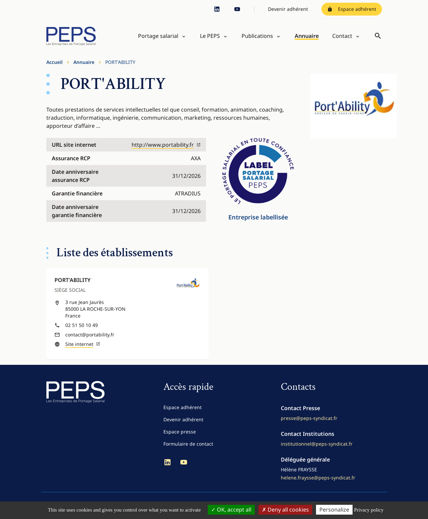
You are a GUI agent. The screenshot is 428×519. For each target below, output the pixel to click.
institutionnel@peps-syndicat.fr (317, 447)
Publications (257, 38)
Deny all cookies (285, 509)
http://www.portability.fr (166, 148)
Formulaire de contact (188, 447)
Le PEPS (210, 38)
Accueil (54, 66)
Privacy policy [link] (368, 510)
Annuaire (307, 38)
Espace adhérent (351, 9)
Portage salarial (158, 38)
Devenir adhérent (288, 9)
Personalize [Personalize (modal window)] (334, 509)
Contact (342, 38)
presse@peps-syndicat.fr (309, 422)
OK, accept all (231, 509)
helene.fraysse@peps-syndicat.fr (318, 481)
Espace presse (179, 435)
